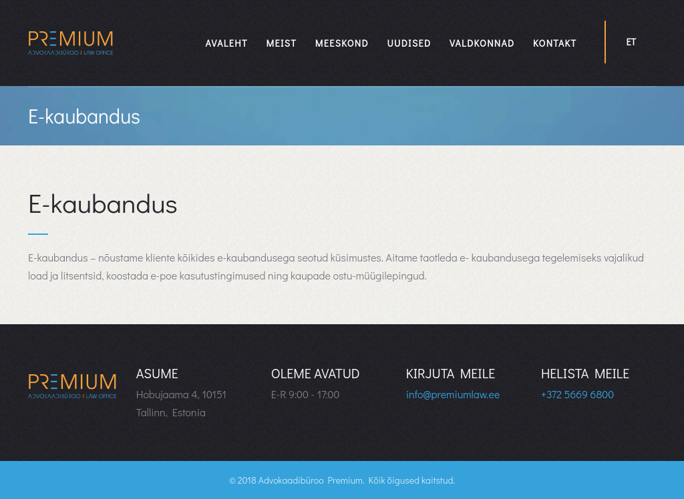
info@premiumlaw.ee (453, 394)
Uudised (409, 43)
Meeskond (342, 43)
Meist (282, 43)
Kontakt (554, 43)
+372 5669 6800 (577, 394)
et (631, 41)
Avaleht (227, 43)
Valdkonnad (482, 43)
